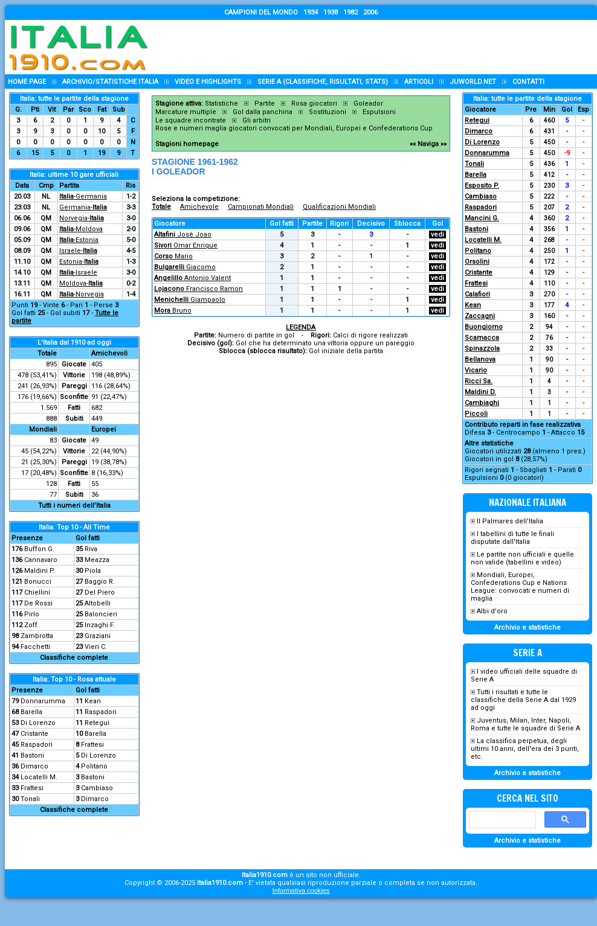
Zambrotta (37, 636)
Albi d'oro (492, 611)
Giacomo (185, 267)
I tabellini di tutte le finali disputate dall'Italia (512, 538)
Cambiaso (97, 788)
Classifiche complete (74, 658)
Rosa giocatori (314, 103)
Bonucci (37, 582)
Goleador (368, 103)
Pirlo (31, 614)
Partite (264, 103)
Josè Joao (182, 234)
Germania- (83, 207)
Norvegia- (81, 218)
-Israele (78, 272)
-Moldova (81, 229)
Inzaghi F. (100, 625)
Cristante (34, 734)
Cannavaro (40, 560)
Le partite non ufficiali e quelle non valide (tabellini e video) (522, 558)
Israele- (78, 251)
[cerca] (501, 819)
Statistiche (221, 103)
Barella (31, 712)
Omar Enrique (186, 245)
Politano (94, 766)
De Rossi (38, 603)
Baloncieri (101, 614)
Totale (161, 207)
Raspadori (101, 712)
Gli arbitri (256, 120)
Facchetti (35, 647)
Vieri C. (96, 647)
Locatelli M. (39, 777)
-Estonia (78, 240)
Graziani (98, 636)
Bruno (173, 311)
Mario (173, 256)
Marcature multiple (185, 112)
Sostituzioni (327, 112)
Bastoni (32, 755)
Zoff (30, 625)
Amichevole (199, 207)
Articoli (418, 82)
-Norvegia (81, 294)
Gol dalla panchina (262, 112)
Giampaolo (189, 300)
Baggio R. (100, 582)
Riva (91, 549)
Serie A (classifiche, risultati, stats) (322, 82)
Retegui (97, 723)
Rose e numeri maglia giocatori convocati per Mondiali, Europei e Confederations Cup (294, 128)
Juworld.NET (473, 82)
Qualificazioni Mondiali (339, 207)
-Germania (83, 196)
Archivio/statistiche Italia (110, 82)
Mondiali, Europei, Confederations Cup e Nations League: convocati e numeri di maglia (520, 586)
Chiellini (37, 592)
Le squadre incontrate (190, 120)
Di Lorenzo (38, 723)
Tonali (30, 799)
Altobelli (98, 603)
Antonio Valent (192, 278)
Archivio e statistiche (527, 627)
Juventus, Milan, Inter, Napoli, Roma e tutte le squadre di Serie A (525, 724)
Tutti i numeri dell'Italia (74, 505)
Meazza (97, 560)
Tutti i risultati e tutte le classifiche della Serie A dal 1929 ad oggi (523, 700)
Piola (93, 571)
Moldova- (81, 283)
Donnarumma (43, 701)
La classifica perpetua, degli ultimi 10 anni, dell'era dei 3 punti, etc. (525, 749)
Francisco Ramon (198, 289)
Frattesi (92, 745)
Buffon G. (39, 549)
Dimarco (34, 766)
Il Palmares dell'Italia (510, 521)
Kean (93, 701)
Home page (27, 82)
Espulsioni (379, 112)
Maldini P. (39, 571)
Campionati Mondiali (261, 207)
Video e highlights (208, 82)
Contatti (528, 82)
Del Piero (100, 592)
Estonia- (78, 262)
